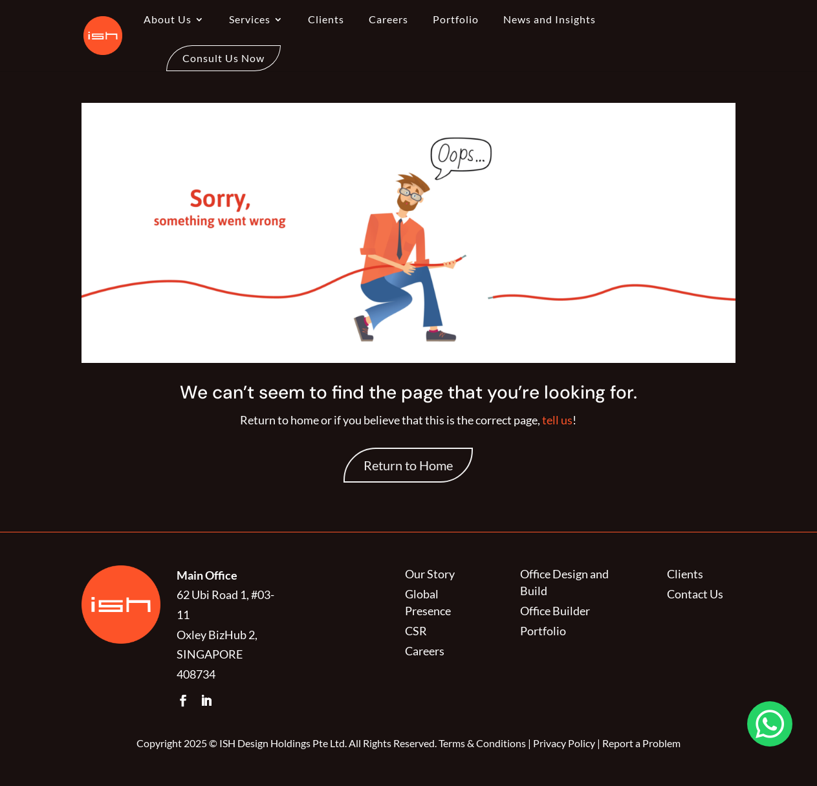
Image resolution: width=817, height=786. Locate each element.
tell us (556, 420)
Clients (326, 20)
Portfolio (456, 20)
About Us (167, 20)
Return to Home (408, 465)
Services (249, 20)
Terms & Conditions (482, 743)
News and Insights (549, 20)
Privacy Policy (564, 743)
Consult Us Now (223, 58)
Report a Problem (641, 743)
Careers (388, 20)
